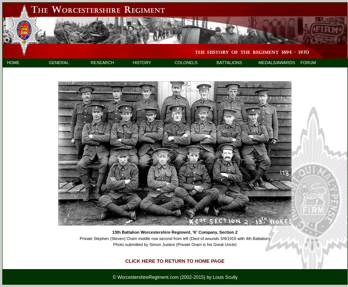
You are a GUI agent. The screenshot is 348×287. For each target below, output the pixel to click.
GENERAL (59, 62)
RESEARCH (102, 62)
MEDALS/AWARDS (273, 62)
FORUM (308, 62)
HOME (13, 62)
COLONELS (186, 62)
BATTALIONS (229, 62)
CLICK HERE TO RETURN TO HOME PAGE (174, 261)
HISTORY (142, 62)
